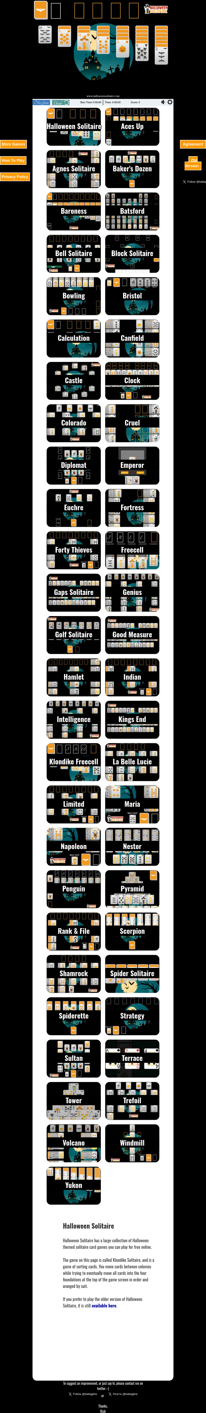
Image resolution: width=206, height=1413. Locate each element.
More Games (13, 144)
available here (104, 1305)
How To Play (13, 160)
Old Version (192, 163)
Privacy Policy (15, 177)
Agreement (193, 144)
